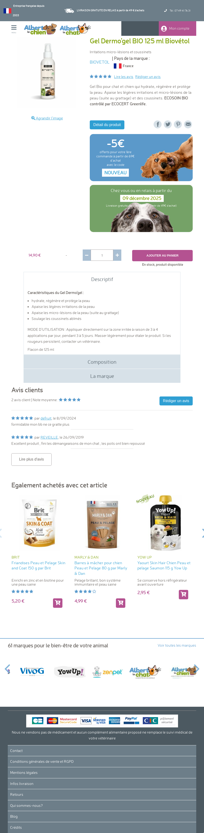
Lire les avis (123, 76)
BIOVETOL (100, 62)
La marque (102, 376)
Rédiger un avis (148, 76)
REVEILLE (49, 437)
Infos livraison (21, 783)
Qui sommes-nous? (26, 805)
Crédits (16, 827)
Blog (14, 816)
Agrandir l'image (47, 118)
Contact (16, 750)
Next (197, 666)
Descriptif (102, 279)
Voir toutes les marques (177, 645)
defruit (46, 418)
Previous (7, 666)
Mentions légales (24, 772)
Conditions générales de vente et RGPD (42, 761)
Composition (102, 362)
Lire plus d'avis (31, 459)
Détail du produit (107, 125)
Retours (16, 794)
